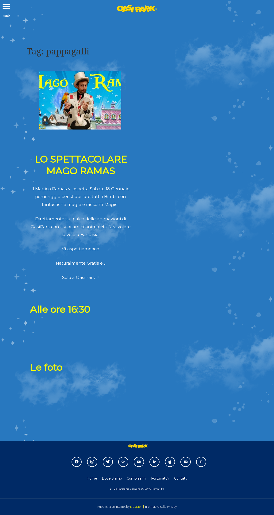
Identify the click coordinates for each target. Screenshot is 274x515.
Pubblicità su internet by (113, 506)
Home (92, 478)
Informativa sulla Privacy (161, 506)
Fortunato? (160, 478)
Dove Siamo (112, 478)
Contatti (180, 478)
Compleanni (136, 478)
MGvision (136, 506)
